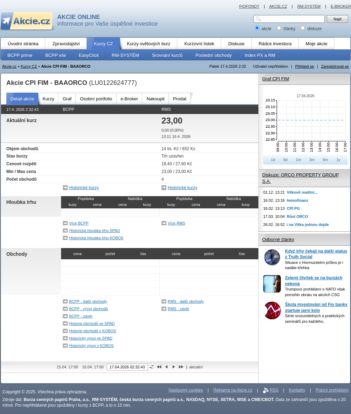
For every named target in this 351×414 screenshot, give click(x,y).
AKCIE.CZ (278, 6)
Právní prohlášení (332, 390)
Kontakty (297, 390)
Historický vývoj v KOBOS (91, 345)
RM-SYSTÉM (308, 6)
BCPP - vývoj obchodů (88, 309)
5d (285, 160)
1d (273, 160)
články (287, 28)
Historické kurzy (84, 187)
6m (325, 160)
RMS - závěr (178, 309)
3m (311, 160)
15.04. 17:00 (67, 367)
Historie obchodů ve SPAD (92, 323)
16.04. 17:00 (93, 367)
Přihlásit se (304, 66)
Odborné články (278, 239)
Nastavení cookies (186, 390)
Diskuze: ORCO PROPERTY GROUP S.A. (300, 178)
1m (298, 160)
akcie (264, 28)
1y (338, 160)
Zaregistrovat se (335, 66)
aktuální (196, 367)
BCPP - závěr (81, 316)
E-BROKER (341, 6)
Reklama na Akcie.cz (232, 390)
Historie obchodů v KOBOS (92, 331)
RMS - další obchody (186, 301)
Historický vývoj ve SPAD (90, 338)
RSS (274, 390)
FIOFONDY (249, 6)
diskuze (311, 28)
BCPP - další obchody (88, 301)
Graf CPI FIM (275, 78)
